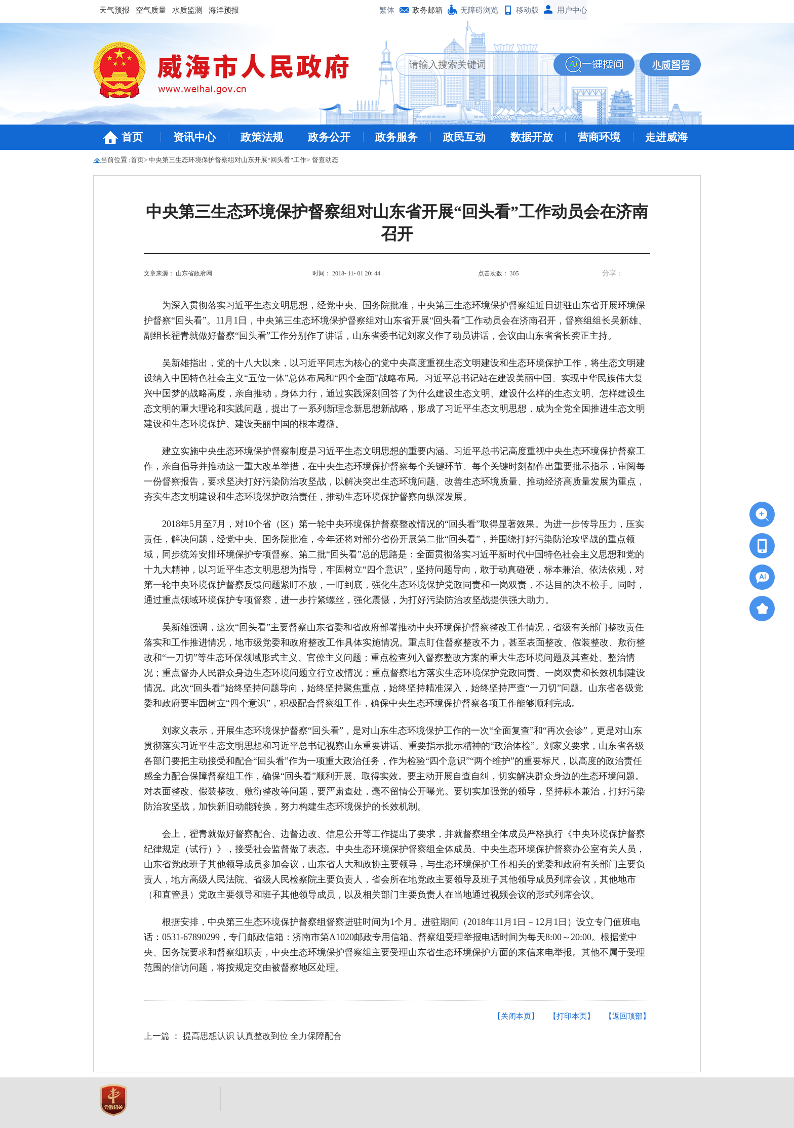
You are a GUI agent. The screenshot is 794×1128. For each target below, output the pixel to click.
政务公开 (329, 137)
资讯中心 (194, 137)
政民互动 (464, 137)
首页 (132, 137)
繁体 (386, 10)
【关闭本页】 (516, 1016)
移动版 (527, 10)
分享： (612, 273)
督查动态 (325, 160)
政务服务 (396, 137)
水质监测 (187, 10)
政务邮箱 (427, 10)
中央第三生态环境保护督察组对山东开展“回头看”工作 (227, 160)
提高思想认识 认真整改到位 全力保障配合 (262, 1036)
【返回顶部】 (627, 1016)
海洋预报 (224, 10)
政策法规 (262, 137)
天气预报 (114, 10)
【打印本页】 (571, 1016)
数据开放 (531, 137)
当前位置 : (116, 160)
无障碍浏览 (479, 10)
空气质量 (151, 10)
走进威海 (666, 137)
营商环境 (599, 137)
